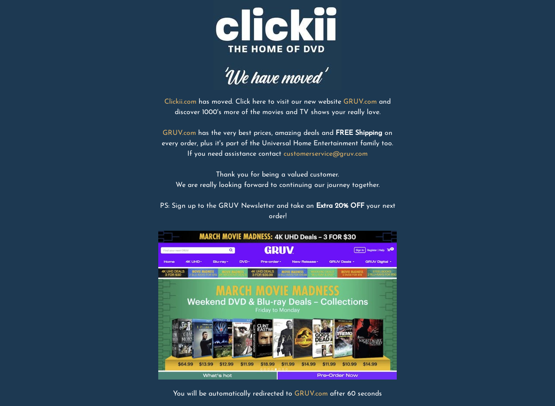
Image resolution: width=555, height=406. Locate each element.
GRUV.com (360, 101)
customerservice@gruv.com (326, 154)
